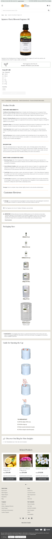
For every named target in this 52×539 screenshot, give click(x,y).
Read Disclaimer (8, 219)
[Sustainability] (30, 514)
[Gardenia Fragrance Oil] (42, 460)
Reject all (11, 537)
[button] (48, 10)
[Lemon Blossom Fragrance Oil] (9, 460)
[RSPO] (28, 512)
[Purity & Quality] (30, 503)
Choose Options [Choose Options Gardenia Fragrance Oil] (42, 478)
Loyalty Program (23, 1)
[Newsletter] (4, 496)
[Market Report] (5, 494)
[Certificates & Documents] (7, 509)
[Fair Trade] (29, 505)
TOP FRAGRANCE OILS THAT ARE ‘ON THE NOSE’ (15, 441)
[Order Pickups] (5, 507)
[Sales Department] (31, 494)
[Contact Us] (29, 490)
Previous (2, 467)
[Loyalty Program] (5, 512)
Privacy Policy (33, 534)
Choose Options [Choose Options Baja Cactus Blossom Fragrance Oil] (26, 478)
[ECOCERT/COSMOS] (31, 507)
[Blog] (3, 498)
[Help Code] (29, 498)
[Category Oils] (6, 15)
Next (49, 467)
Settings (5, 537)
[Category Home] (3, 15)
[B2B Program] (5, 492)
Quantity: (4, 86)
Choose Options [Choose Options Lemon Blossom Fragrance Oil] (10, 478)
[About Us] (4, 503)
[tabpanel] (10, 466)
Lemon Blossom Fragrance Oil (7, 469)
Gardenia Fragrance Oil (41, 468)
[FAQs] (28, 496)
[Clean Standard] (30, 509)
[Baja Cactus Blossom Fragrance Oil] (26, 460)
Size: (6, 72)
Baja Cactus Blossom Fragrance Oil (24, 469)
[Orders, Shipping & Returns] (7, 505)
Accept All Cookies (20, 537)
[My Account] (4, 490)
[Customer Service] (31, 492)
